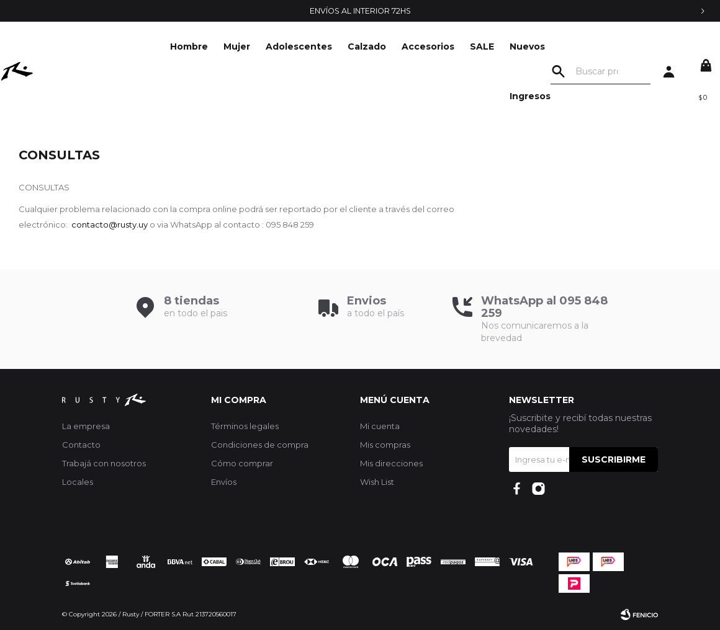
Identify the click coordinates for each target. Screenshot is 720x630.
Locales (77, 482)
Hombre (105, 46)
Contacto (81, 445)
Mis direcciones (391, 463)
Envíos (223, 482)
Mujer (153, 46)
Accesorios (344, 46)
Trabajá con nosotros (104, 463)
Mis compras (385, 445)
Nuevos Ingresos (446, 71)
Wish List (377, 482)
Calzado (283, 46)
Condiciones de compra (259, 445)
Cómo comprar (242, 463)
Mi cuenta (380, 426)
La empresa (86, 426)
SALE (398, 46)
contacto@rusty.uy (109, 224)
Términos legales (245, 426)
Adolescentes (215, 46)
